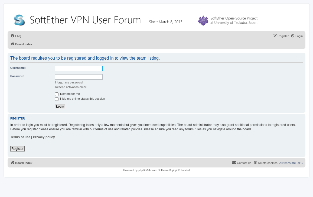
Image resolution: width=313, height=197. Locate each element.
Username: (18, 67)
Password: (17, 76)
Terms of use (20, 137)
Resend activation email (71, 87)
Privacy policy (44, 137)
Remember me (67, 93)
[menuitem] (15, 36)
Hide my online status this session (80, 98)
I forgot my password (69, 82)
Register (17, 149)
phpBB (142, 170)
